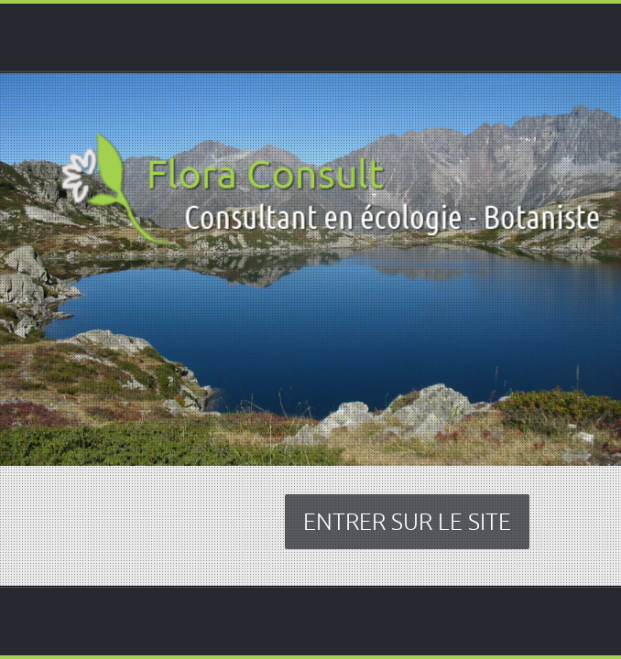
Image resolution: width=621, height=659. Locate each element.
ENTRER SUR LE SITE (407, 522)
